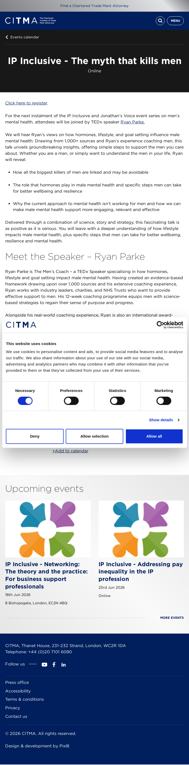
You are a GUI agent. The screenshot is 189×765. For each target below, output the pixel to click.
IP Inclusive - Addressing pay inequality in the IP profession (141, 572)
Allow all (154, 436)
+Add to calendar (70, 451)
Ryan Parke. (133, 122)
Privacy (12, 708)
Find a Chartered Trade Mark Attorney (94, 6)
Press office (17, 682)
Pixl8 (64, 746)
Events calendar (24, 38)
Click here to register (26, 103)
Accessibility (18, 691)
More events (172, 618)
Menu (175, 21)
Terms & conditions (24, 699)
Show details (161, 420)
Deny (35, 436)
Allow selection (94, 436)
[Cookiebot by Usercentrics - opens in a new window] (160, 325)
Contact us (16, 716)
